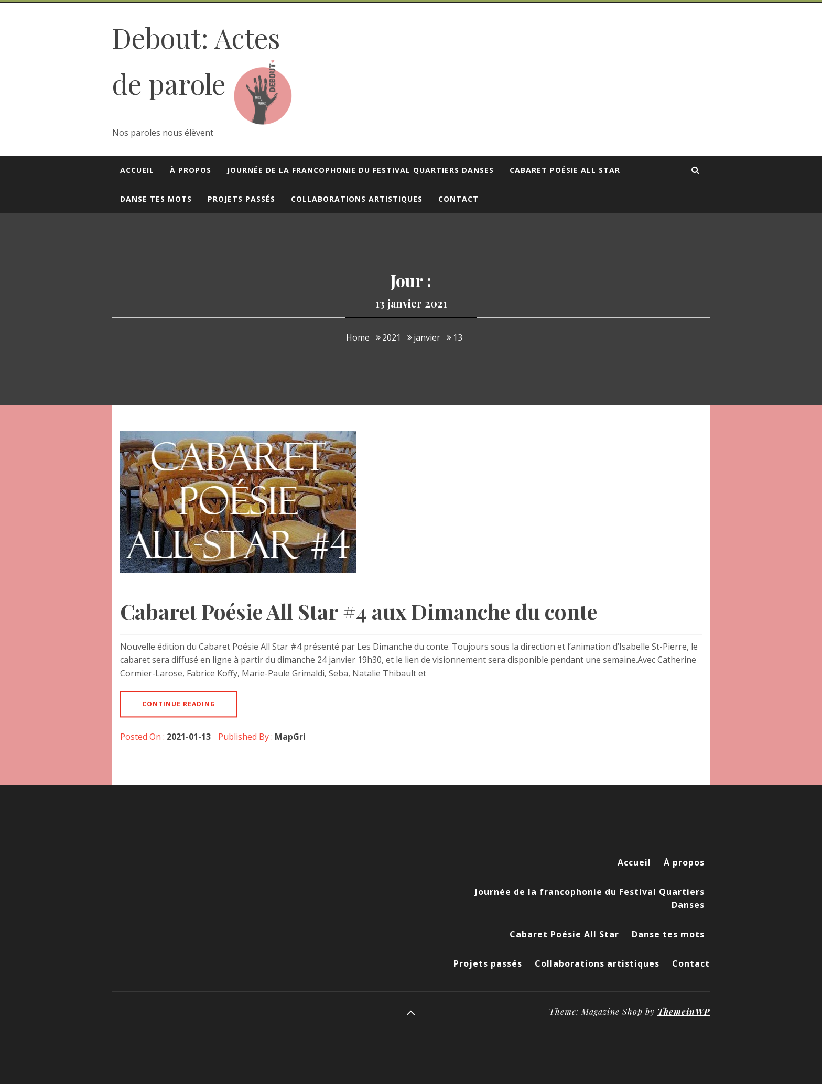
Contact (458, 199)
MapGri (290, 736)
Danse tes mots (156, 199)
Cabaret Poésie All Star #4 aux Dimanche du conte (358, 611)
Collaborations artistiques (357, 199)
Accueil (137, 170)
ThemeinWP (683, 1011)
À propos (190, 170)
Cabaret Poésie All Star (565, 170)
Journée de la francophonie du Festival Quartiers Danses (360, 170)
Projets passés (241, 199)
